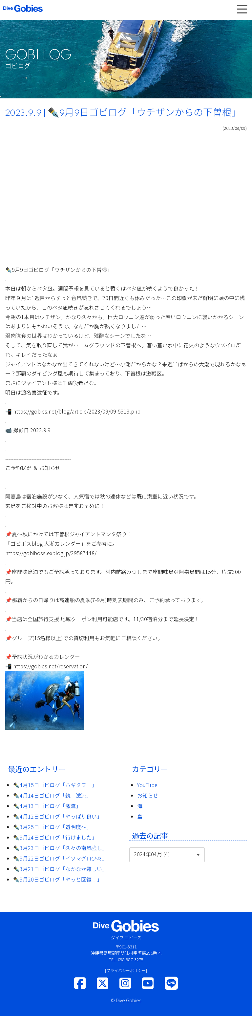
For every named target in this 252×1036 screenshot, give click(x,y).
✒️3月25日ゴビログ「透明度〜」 (52, 827)
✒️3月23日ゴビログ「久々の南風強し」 (60, 848)
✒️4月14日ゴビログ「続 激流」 (52, 795)
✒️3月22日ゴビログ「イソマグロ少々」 (60, 858)
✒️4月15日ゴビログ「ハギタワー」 (55, 785)
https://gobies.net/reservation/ (50, 666)
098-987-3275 (130, 959)
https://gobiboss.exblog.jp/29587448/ (50, 553)
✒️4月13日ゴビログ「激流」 (47, 806)
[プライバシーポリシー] (126, 970)
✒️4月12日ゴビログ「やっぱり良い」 (57, 816)
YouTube (147, 785)
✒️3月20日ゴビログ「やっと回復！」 (57, 879)
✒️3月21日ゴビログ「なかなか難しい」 (60, 869)
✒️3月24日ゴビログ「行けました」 (55, 837)
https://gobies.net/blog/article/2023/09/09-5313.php (76, 411)
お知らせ (147, 795)
